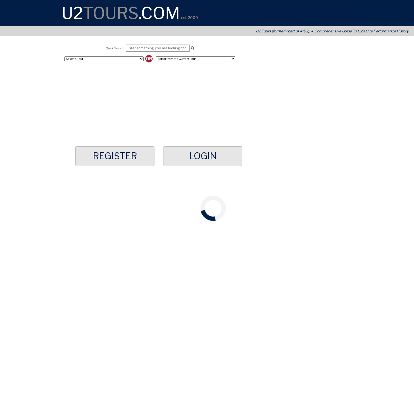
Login (203, 156)
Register (115, 156)
